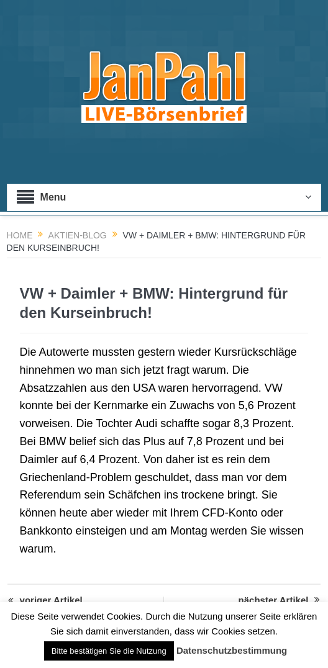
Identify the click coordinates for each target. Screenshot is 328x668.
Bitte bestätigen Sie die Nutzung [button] (109, 651)
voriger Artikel (45, 601)
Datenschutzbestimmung (231, 650)
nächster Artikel (280, 600)
